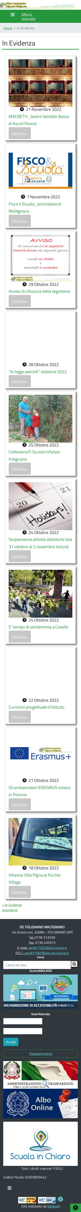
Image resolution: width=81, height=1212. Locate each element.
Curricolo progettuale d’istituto (36, 707)
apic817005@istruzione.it (48, 947)
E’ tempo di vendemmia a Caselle (38, 627)
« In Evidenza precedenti (12, 907)
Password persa (40, 1053)
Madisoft (53, 1206)
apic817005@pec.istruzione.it (47, 952)
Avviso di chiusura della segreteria (39, 291)
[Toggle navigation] (9, 1189)
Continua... (19, 133)
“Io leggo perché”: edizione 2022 (38, 371)
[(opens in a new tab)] (40, 1074)
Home (7, 28)
